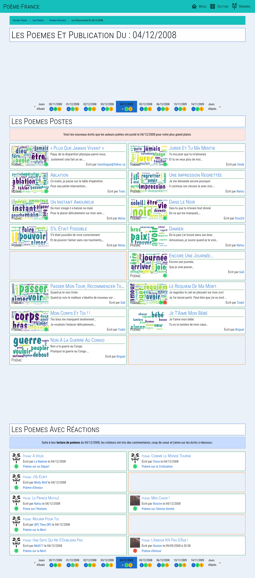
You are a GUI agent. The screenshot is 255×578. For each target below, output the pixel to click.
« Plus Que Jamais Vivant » (77, 148)
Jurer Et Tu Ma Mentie (192, 148)
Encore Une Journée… (191, 256)
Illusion (157, 504)
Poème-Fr (21, 6)
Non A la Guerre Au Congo (77, 340)
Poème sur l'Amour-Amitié (158, 509)
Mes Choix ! (156, 498)
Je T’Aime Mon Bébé (188, 313)
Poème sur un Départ (36, 466)
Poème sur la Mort (34, 530)
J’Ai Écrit (35, 476)
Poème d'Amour (33, 488)
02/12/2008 (90, 107)
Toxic (122, 191)
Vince (156, 461)
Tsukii (240, 302)
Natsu (240, 191)
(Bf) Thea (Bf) (42, 524)
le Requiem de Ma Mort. (193, 286)
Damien (176, 229)
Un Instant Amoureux (72, 202)
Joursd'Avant (41, 106)
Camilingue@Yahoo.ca (111, 164)
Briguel (239, 329)
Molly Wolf (40, 482)
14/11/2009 (197, 107)
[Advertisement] (127, 71)
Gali (241, 272)
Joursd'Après (212, 106)
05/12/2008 (145, 107)
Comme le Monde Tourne (166, 455)
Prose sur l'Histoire (35, 509)
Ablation (59, 175)
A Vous (33, 455)
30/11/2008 (55, 107)
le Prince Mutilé (41, 498)
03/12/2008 (107, 107)
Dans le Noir (182, 202)
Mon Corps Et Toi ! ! (70, 313)
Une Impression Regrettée (195, 175)
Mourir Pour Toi (41, 519)
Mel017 (38, 546)
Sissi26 (239, 218)
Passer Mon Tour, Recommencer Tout (88, 286)
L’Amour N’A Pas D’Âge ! (165, 540)
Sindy (240, 164)
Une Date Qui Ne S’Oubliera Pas (53, 540)
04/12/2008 (126, 107)
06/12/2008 (163, 107)
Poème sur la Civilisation (157, 466)
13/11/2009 (180, 107)
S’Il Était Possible (68, 229)
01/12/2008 (72, 107)
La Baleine (40, 461)
